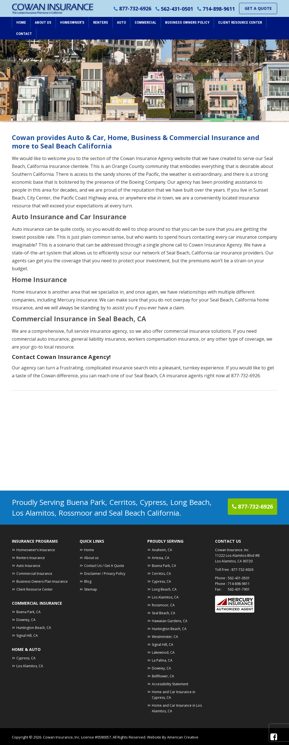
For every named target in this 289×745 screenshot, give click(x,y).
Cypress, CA (26, 658)
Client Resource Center (34, 589)
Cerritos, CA (161, 573)
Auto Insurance (28, 565)
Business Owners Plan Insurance (42, 581)
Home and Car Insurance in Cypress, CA (173, 694)
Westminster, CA (165, 636)
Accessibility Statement (170, 684)
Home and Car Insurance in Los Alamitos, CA (177, 708)
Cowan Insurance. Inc (232, 549)
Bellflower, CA (163, 676)
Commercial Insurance (34, 573)
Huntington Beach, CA (33, 627)
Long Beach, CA (164, 589)
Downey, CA (26, 619)
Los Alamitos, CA (29, 666)
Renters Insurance (30, 557)
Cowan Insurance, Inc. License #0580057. (78, 737)
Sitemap (90, 589)
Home (89, 549)
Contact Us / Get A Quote (104, 565)
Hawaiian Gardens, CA (169, 620)
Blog (87, 581)
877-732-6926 (135, 8)
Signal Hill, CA (27, 635)
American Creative (182, 737)
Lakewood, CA (163, 652)
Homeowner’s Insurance (35, 549)
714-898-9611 (219, 8)
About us (91, 557)
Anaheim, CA (162, 549)
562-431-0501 (177, 8)
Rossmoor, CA (163, 605)
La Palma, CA (162, 660)
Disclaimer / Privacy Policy (104, 573)
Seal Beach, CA (163, 613)
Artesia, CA (160, 557)
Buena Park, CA (28, 611)
